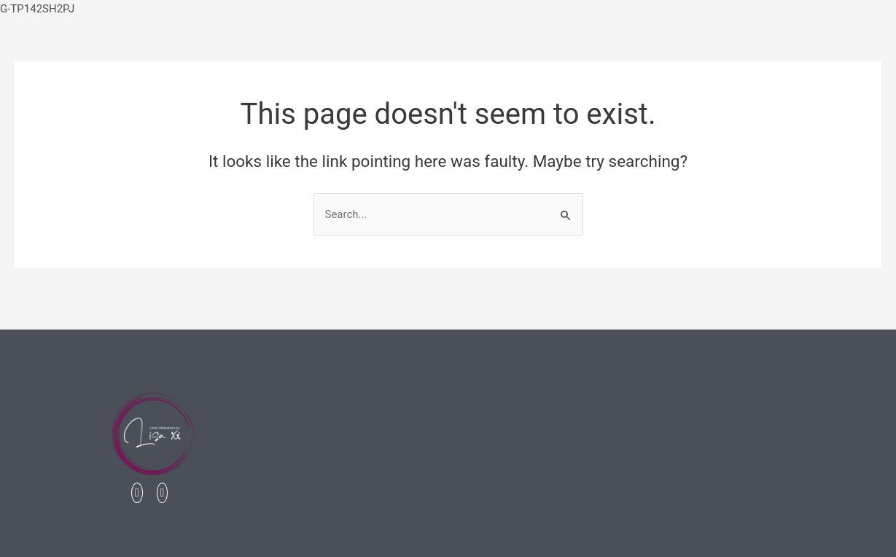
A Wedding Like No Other (383, 462)
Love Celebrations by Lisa (385, 486)
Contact (342, 438)
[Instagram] (162, 493)
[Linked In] (189, 493)
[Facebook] (137, 493)
